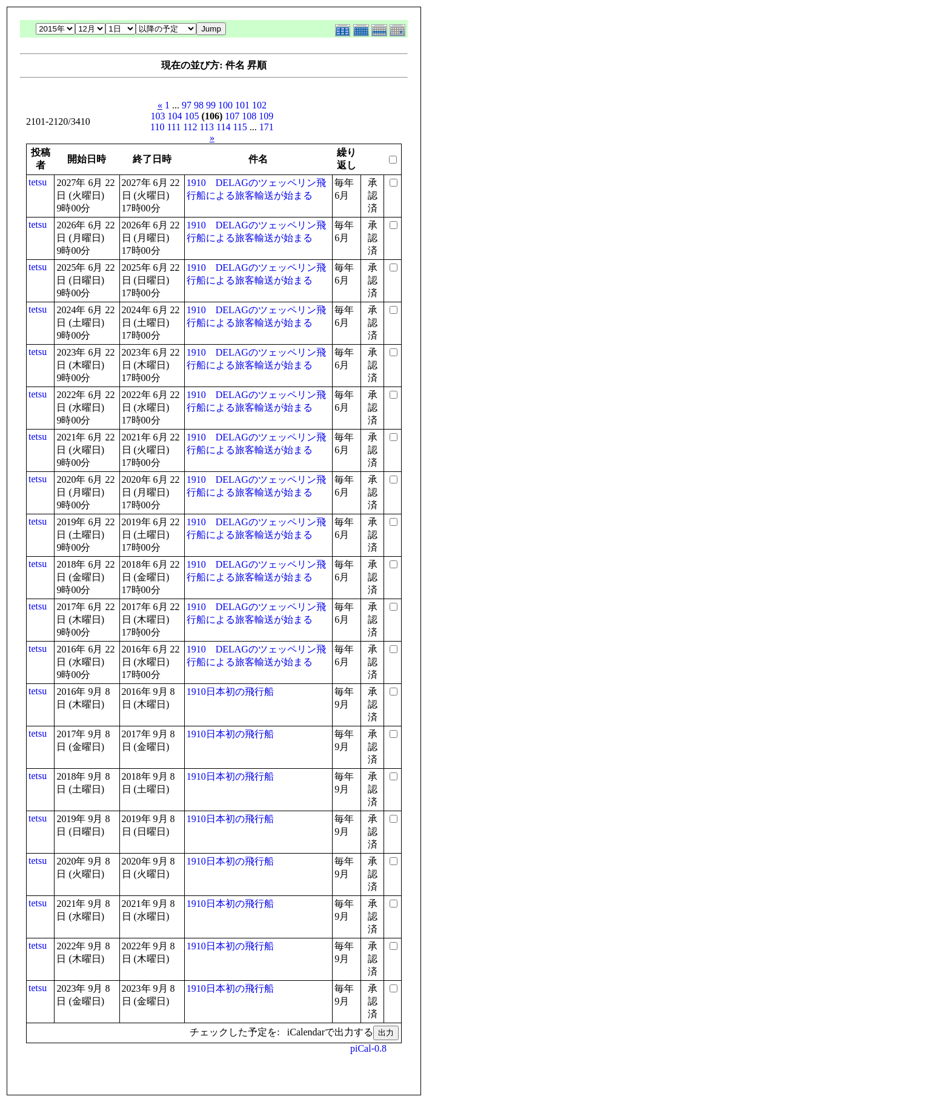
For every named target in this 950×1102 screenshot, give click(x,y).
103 (158, 116)
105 (192, 116)
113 (207, 127)
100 (225, 105)
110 (157, 127)
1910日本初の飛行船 (230, 691)
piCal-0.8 (368, 1048)
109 (266, 116)
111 (174, 127)
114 (223, 127)
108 (249, 116)
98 (199, 105)
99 (211, 105)
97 (186, 105)
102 (259, 105)
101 (242, 105)
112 (190, 127)
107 (232, 116)
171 (266, 127)
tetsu (37, 182)
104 (175, 116)
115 (240, 127)
